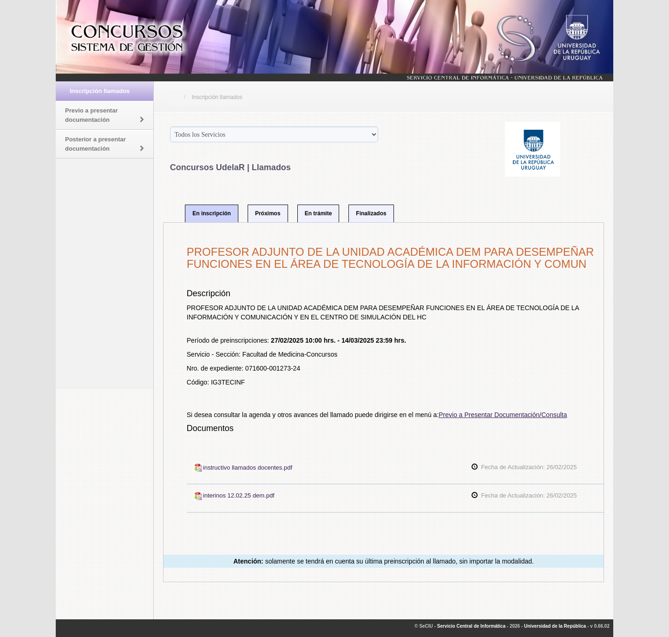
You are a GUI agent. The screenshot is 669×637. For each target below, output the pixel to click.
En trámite (318, 213)
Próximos (268, 213)
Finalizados (371, 213)
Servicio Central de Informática (471, 626)
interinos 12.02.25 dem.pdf (234, 495)
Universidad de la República (555, 626)
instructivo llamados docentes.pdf (243, 467)
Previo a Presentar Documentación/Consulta (503, 414)
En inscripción (211, 213)
